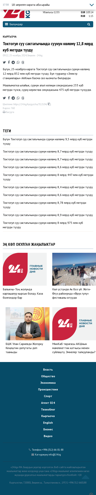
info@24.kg (55, 454)
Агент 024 (48, 403)
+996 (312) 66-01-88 (52, 449)
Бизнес (48, 429)
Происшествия (48, 389)
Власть (48, 369)
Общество (48, 376)
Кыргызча (9, 36)
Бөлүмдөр (14, 24)
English (48, 422)
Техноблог (48, 409)
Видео (48, 436)
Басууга (8, 112)
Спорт (48, 396)
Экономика (48, 382)
